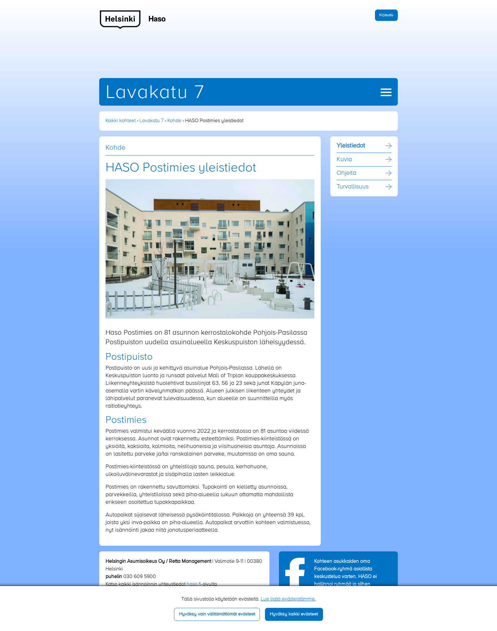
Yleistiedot (351, 146)
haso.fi (194, 584)
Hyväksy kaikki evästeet (294, 614)
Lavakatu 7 (155, 92)
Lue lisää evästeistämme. (288, 599)
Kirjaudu (386, 15)
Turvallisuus (353, 187)
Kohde (174, 120)
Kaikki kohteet (121, 120)
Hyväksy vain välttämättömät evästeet (217, 614)
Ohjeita (346, 173)
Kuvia (344, 159)
